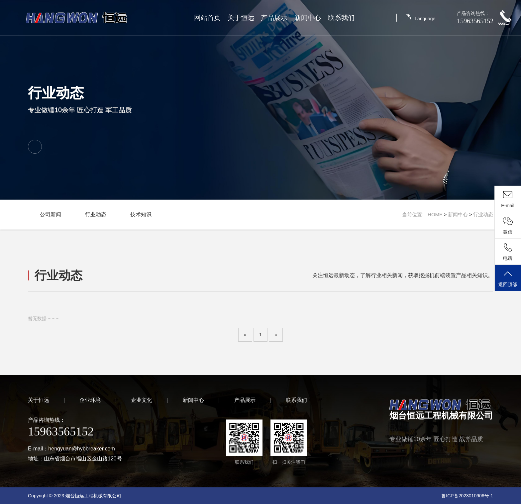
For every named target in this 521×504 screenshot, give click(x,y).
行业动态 (95, 214)
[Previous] (245, 334)
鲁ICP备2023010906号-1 (467, 495)
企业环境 (90, 400)
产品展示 (274, 17)
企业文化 (141, 400)
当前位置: (415, 214)
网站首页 (207, 17)
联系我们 (341, 17)
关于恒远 (241, 17)
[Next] (275, 334)
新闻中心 (307, 17)
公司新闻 (50, 214)
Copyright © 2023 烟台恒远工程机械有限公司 (74, 495)
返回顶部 (508, 278)
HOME (435, 214)
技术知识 (141, 214)
